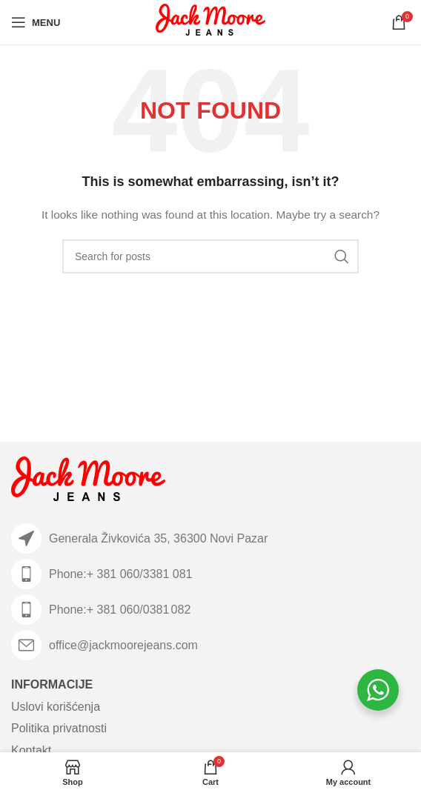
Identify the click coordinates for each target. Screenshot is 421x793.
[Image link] (88, 482)
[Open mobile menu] (35, 22)
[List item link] (210, 574)
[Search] (210, 256)
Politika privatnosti (59, 728)
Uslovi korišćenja (55, 706)
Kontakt (31, 750)
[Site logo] (211, 21)
